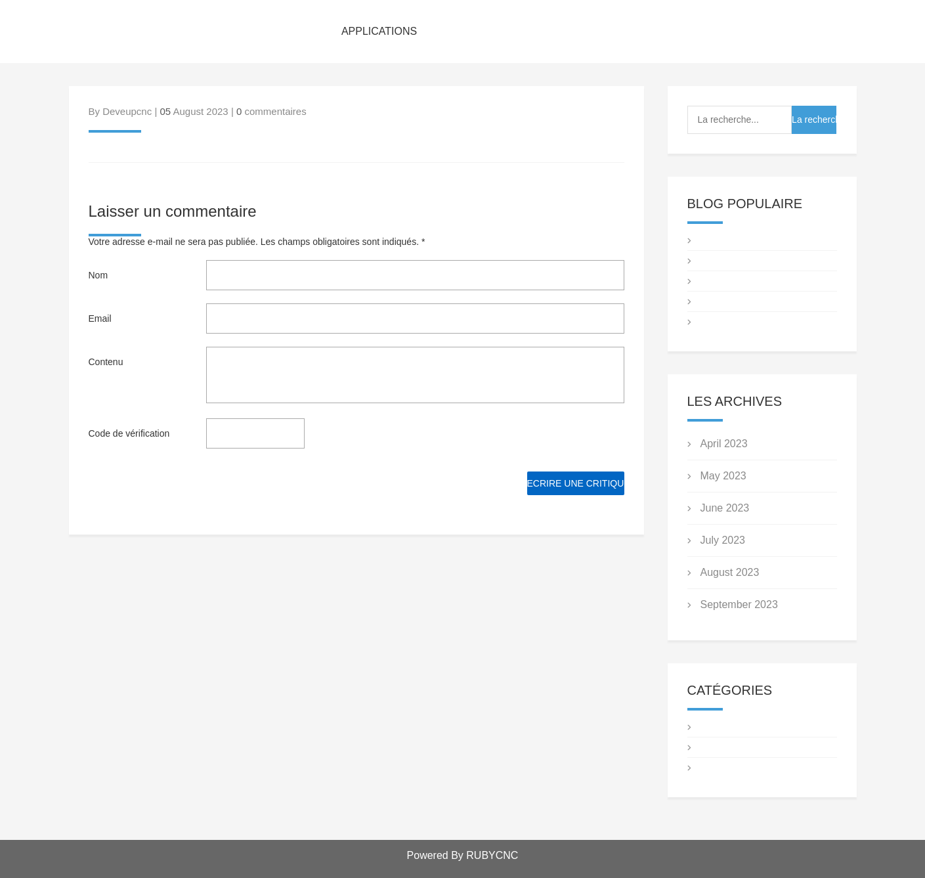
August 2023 (730, 572)
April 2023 (724, 443)
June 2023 (725, 508)
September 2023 (739, 604)
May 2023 (723, 475)
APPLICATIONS (379, 31)
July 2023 (723, 540)
